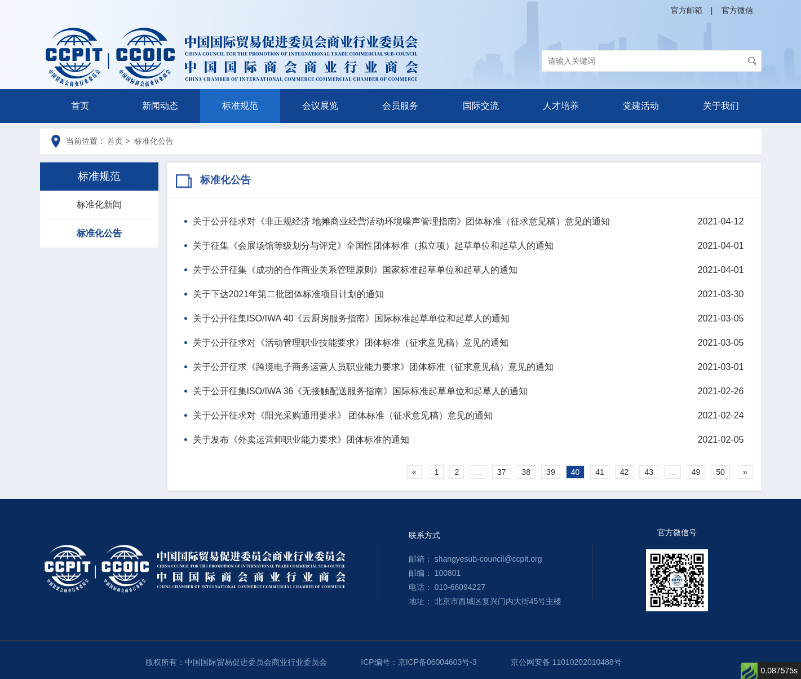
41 (599, 472)
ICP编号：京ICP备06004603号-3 (418, 662)
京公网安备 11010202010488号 (566, 662)
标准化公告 (99, 233)
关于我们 (721, 106)
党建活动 (641, 106)
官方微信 (737, 10)
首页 (80, 106)
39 (550, 472)
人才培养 (561, 106)
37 (501, 472)
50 (720, 472)
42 (624, 472)
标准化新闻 (99, 204)
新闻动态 (160, 106)
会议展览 (320, 106)
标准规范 (240, 106)
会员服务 (400, 106)
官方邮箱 (686, 10)
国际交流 (481, 106)
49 (696, 472)
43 (648, 472)
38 (526, 472)
